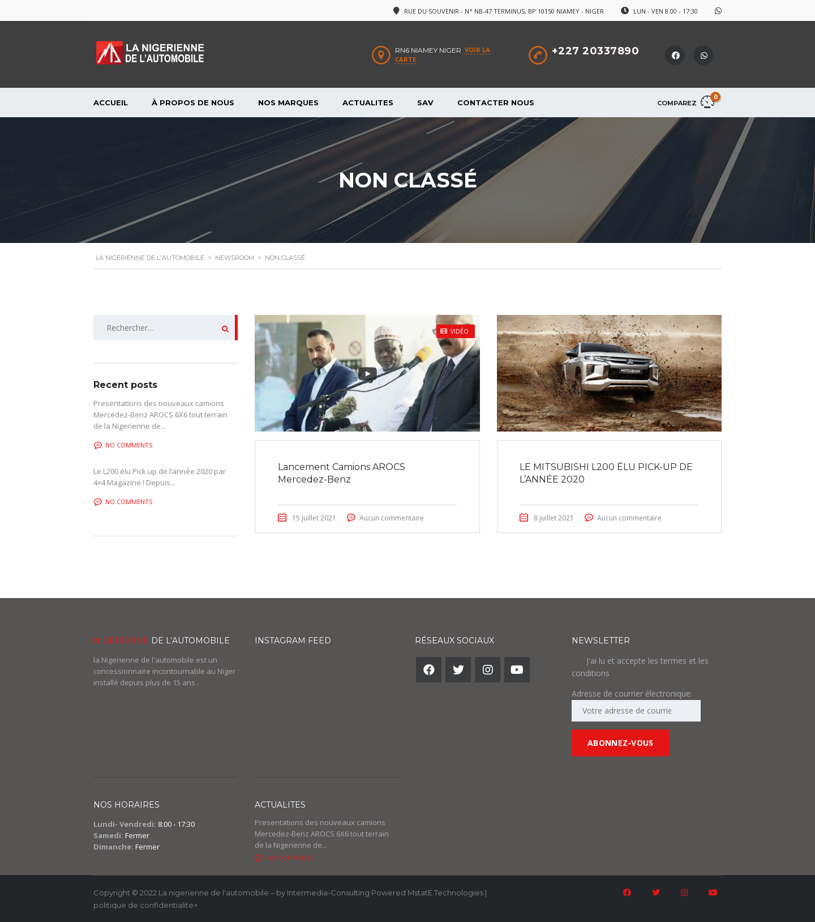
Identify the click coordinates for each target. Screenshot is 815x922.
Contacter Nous (495, 102)
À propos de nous (193, 102)
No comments (123, 445)
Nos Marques (288, 102)
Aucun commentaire (391, 518)
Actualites (367, 102)
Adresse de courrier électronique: (636, 705)
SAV (425, 102)
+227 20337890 (596, 51)
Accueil (110, 102)
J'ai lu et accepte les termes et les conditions (640, 666)
